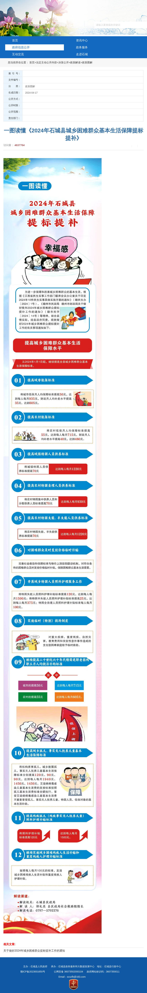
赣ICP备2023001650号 (32, 971)
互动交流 (14, 53)
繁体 (136, 19)
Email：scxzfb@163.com (72, 976)
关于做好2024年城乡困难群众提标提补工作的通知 (34, 950)
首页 (11, 39)
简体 (144, 19)
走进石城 (78, 53)
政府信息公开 (17, 46)
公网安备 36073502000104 (68, 971)
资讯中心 (78, 39)
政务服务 (78, 46)
